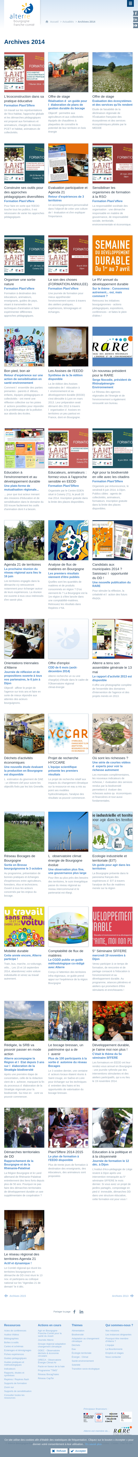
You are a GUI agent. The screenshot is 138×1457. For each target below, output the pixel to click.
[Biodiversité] (78, 1334)
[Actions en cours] (49, 1325)
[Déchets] (76, 1345)
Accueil (54, 21)
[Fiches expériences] (14, 1354)
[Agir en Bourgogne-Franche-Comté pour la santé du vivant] (50, 1333)
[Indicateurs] (9, 1368)
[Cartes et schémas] (13, 1346)
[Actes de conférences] (15, 1330)
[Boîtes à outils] (11, 1342)
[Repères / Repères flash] (16, 1379)
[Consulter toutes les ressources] (14, 1396)
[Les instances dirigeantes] (118, 1334)
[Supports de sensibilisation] (17, 1391)
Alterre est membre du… (97, 1431)
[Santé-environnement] (83, 1361)
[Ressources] (12, 1325)
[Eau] (74, 1349)
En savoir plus (93, 1444)
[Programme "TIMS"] (48, 1370)
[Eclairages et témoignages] (17, 1350)
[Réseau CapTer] (46, 1378)
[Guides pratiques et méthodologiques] (14, 1363)
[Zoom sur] (9, 1387)
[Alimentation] (78, 1330)
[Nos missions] (112, 1330)
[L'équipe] (109, 1345)
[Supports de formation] (15, 1383)
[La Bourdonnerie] (114, 1349)
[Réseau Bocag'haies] (48, 1374)
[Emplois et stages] (114, 1353)
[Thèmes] (77, 1325)
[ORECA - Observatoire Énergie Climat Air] (49, 1361)
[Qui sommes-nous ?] (119, 1325)
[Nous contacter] (113, 1357)
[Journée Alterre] (46, 1340)
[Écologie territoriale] (81, 1353)
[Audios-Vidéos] (11, 1334)
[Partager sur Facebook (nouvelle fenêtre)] (74, 1312)
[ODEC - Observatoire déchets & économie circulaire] (49, 1353)
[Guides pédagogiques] (15, 1358)
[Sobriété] (76, 1364)
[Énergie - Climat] (80, 1357)
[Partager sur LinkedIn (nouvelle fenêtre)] (81, 1312)
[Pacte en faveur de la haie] (51, 1366)
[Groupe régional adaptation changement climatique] (52, 1345)
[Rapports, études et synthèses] (14, 1374)
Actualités (68, 21)
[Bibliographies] (11, 1338)
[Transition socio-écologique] (86, 1368)
